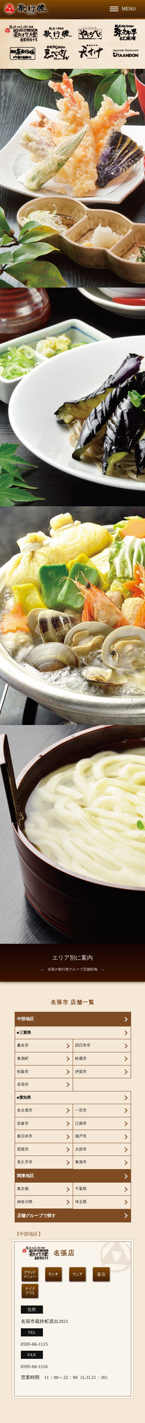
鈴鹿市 (81, 1058)
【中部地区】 (29, 1234)
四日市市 (83, 1045)
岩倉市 (23, 1123)
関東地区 (25, 1175)
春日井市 (25, 1136)
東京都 (23, 1188)
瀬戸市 (81, 1136)
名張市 (23, 1084)
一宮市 (81, 1110)
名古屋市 (25, 1110)
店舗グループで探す (36, 1215)
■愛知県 (24, 1097)
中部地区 (25, 1018)
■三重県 (24, 1032)
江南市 (81, 1123)
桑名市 (23, 1045)
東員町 (23, 1058)
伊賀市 (81, 1071)
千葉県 (81, 1188)
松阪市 (23, 1071)
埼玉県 (81, 1202)
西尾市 (23, 1149)
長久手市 (25, 1162)
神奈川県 (25, 1202)
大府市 (81, 1149)
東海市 (81, 1162)
